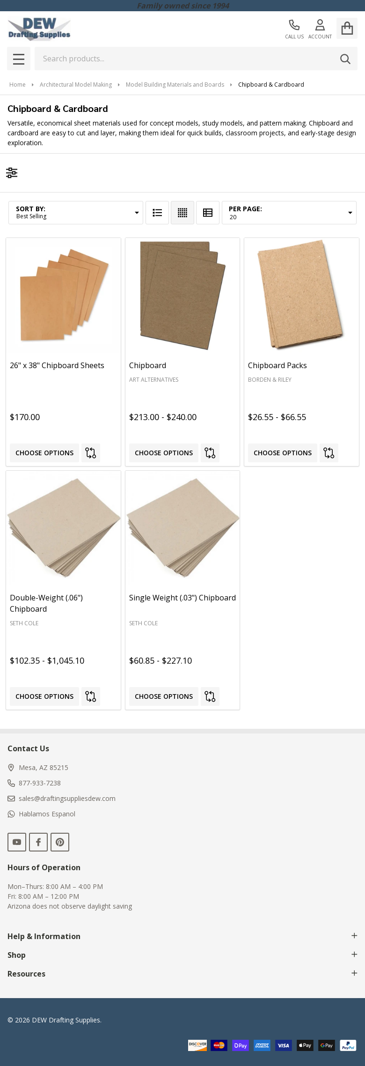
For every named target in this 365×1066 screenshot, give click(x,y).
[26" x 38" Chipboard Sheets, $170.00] (63, 295)
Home (17, 85)
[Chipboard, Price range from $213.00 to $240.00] (182, 295)
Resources (182, 974)
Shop (182, 955)
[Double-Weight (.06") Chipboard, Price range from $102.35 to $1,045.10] (63, 528)
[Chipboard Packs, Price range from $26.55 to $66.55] (301, 295)
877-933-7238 (34, 782)
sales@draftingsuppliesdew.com (61, 798)
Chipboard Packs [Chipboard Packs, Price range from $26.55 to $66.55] (277, 365)
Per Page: (245, 208)
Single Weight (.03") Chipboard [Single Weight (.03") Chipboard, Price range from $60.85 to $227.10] (182, 597)
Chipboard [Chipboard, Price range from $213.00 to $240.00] (147, 365)
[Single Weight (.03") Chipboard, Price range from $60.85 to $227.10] (182, 528)
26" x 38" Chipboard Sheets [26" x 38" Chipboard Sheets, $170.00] (57, 365)
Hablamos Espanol (41, 813)
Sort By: (30, 208)
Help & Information (182, 936)
